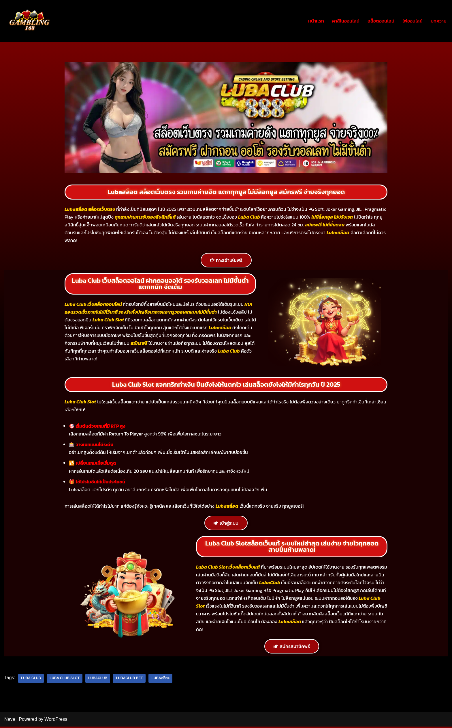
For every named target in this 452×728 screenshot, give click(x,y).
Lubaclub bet (130, 680)
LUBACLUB (98, 680)
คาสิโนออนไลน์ (345, 20)
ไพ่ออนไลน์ (412, 20)
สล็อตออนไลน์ (381, 20)
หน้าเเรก (316, 20)
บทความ (439, 20)
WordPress (55, 720)
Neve (9, 720)
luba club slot (65, 680)
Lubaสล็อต (161, 680)
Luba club (31, 680)
